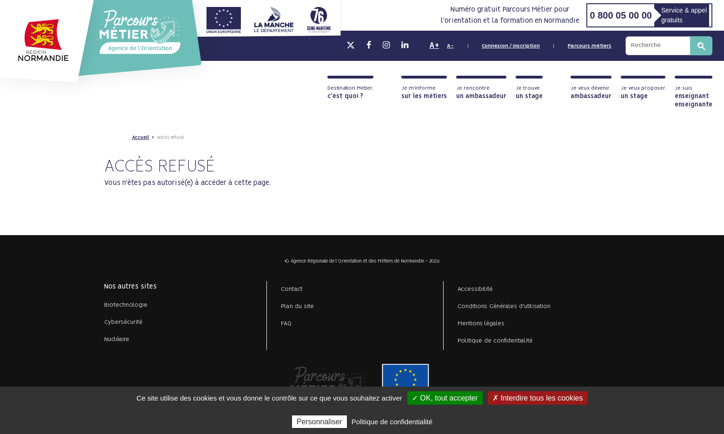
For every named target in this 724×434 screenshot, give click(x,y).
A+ (434, 45)
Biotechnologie (125, 305)
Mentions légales (481, 324)
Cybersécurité (123, 322)
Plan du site (297, 306)
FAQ (286, 324)
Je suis (693, 97)
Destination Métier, (350, 92)
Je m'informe (424, 92)
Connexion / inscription (511, 46)
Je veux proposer (643, 92)
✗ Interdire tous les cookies (537, 398)
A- (450, 46)
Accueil (140, 137)
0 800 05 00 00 (620, 15)
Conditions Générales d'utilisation (504, 306)
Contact (292, 289)
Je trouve (529, 92)
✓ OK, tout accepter (445, 398)
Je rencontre (481, 92)
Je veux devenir (591, 92)
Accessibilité (475, 289)
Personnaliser (319, 422)
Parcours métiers (589, 46)
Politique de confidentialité (495, 341)
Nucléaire (116, 339)
